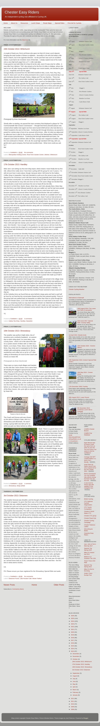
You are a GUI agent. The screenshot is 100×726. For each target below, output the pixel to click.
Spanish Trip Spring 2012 (88, 565)
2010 (72, 704)
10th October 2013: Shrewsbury (17, 331)
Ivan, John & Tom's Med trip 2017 (90, 545)
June (74, 681)
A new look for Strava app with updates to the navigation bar (89, 485)
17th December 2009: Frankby (78, 386)
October (75, 659)
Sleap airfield (21, 486)
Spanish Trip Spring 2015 (88, 549)
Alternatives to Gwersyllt (76, 297)
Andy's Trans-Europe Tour (88, 574)
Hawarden (29, 321)
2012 (72, 698)
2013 (72, 651)
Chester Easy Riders (22, 12)
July (74, 678)
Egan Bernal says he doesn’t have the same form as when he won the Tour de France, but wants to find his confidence (90, 448)
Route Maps (47, 23)
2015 (72, 646)
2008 (72, 709)
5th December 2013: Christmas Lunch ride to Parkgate (84, 409)
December (76, 653)
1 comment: (28, 483)
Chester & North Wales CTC (89, 512)
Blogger (85, 718)
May (74, 684)
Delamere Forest (14, 578)
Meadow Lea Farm (83, 128)
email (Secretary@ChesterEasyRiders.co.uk (75, 437)
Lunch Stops (35, 23)
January (75, 695)
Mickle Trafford (37, 578)
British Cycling (88, 499)
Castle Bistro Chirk (84, 68)
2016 (72, 643)
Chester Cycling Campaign (89, 521)
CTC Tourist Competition (88, 508)
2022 (72, 626)
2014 (72, 648)
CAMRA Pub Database (88, 434)
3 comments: (28, 318)
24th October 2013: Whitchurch (17, 49)
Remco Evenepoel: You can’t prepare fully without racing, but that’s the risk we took (90, 477)
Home (6, 23)
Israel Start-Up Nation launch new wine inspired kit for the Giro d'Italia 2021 (90, 468)
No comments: (29, 152)
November (76, 656)
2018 (72, 637)
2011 (72, 701)
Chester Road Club (90, 518)
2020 (72, 632)
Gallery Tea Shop (14, 321)
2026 (72, 615)
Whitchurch (53, 154)
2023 (72, 624)
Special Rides (59, 23)
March (75, 689)
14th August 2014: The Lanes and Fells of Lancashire (86, 309)
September (76, 673)
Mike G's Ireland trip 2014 (89, 553)
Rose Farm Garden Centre (35, 154)
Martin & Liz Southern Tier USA (90, 557)
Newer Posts (9, 585)
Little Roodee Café (26, 578)
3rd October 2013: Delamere (16, 496)
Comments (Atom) (18, 589)
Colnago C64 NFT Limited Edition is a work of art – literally (90, 459)
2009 (72, 706)
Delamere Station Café (84, 74)
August (75, 676)
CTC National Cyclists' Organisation (88, 503)
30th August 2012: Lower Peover (79, 397)
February (76, 692)
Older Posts (59, 585)
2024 (72, 621)
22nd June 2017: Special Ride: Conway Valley (85, 321)
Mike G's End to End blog (89, 570)
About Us (14, 23)
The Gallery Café (83, 78)
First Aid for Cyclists (74, 23)
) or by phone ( (73, 441)
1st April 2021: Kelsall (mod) (77, 335)
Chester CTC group (90, 515)
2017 (72, 640)
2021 (72, 629)
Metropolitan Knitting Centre (17, 154)
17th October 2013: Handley (15, 164)
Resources (24, 23)
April (74, 687)
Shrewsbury (12, 486)
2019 (72, 635)
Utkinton (46, 154)
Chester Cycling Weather (76, 289)
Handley (22, 321)
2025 (72, 618)
